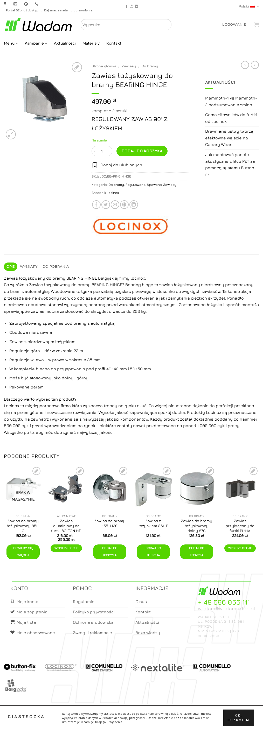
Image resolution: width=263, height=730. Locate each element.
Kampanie (36, 43)
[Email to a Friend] (115, 204)
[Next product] (245, 65)
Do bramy (150, 66)
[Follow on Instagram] (131, 6)
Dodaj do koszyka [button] (109, 551)
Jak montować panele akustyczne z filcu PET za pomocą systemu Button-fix (230, 164)
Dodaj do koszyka (142, 150)
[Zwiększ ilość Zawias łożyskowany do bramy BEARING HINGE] (109, 151)
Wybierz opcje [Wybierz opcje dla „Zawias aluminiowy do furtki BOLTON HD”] (66, 548)
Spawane (154, 185)
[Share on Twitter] (105, 204)
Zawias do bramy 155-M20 (110, 523)
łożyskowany (187, 284)
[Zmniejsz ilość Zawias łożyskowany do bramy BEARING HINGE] (95, 151)
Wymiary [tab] (29, 266)
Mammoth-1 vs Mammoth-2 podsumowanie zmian (231, 101)
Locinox (12, 405)
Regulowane (135, 185)
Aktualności (65, 43)
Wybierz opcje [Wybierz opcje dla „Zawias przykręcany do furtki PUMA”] (240, 548)
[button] (234, 24)
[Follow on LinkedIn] (136, 6)
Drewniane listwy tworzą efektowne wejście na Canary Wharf (229, 138)
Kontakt (113, 43)
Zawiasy (129, 66)
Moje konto (123, 721)
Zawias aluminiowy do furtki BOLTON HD (66, 526)
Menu (11, 43)
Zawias (36, 284)
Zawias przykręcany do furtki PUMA (240, 526)
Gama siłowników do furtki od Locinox (231, 118)
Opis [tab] (10, 266)
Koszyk (143, 721)
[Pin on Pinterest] (124, 204)
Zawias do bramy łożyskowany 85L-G (23, 526)
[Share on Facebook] (96, 204)
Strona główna (104, 66)
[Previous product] (255, 65)
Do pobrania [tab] (56, 266)
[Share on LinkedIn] (133, 204)
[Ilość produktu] (102, 151)
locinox (113, 193)
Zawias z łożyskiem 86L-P (153, 523)
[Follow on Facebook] (126, 6)
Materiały (91, 43)
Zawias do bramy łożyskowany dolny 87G (196, 526)
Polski (249, 6)
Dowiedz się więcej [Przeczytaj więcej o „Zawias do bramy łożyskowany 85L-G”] (23, 551)
